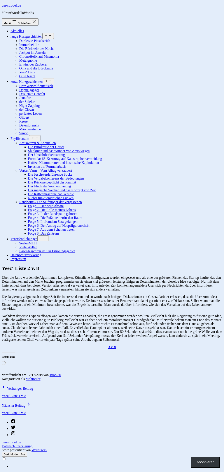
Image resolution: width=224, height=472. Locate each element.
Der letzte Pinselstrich (34, 41)
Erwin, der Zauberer (33, 64)
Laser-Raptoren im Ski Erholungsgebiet (47, 251)
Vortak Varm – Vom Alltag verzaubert (45, 170)
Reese (23, 121)
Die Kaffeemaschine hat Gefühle (51, 194)
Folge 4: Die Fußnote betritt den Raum (55, 218)
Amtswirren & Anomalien (37, 143)
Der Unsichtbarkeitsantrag (46, 155)
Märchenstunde (30, 129)
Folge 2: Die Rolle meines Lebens (52, 210)
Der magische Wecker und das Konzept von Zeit (62, 190)
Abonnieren (205, 462)
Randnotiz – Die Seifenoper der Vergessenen (50, 202)
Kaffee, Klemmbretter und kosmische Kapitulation (63, 162)
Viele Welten (28, 247)
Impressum (18, 259)
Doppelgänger (29, 90)
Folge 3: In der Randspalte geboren (52, 214)
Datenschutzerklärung (25, 255)
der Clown (26, 109)
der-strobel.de (11, 5)
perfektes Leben (30, 113)
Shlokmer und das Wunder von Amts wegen (59, 151)
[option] (116, 467)
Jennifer (25, 98)
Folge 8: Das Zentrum (43, 233)
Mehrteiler (33, 379)
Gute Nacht (27, 76)
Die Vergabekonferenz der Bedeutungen (56, 178)
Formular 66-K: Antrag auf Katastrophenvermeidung (65, 159)
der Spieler (27, 102)
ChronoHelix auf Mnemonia (39, 56)
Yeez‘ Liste (27, 72)
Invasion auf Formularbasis (47, 166)
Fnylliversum (19, 138)
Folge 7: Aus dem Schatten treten (51, 229)
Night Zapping (29, 105)
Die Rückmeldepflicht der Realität (52, 182)
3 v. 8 (112, 347)
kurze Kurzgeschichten (26, 81)
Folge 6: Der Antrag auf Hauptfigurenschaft (58, 225)
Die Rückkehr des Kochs (36, 48)
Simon (23, 133)
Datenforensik (29, 125)
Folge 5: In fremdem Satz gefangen (52, 221)
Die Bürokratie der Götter (46, 147)
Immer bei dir (28, 45)
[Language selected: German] (112, 463)
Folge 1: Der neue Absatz (46, 206)
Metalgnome (28, 60)
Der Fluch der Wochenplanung (49, 186)
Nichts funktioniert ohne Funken (51, 198)
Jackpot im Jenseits (32, 52)
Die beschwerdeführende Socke (50, 174)
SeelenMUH (28, 243)
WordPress (39, 450)
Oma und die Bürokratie (36, 68)
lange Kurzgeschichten (26, 36)
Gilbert (24, 117)
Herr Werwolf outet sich (36, 86)
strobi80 (55, 375)
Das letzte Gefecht (32, 94)
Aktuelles (17, 31)
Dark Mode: (15, 454)
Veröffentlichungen (23, 239)
